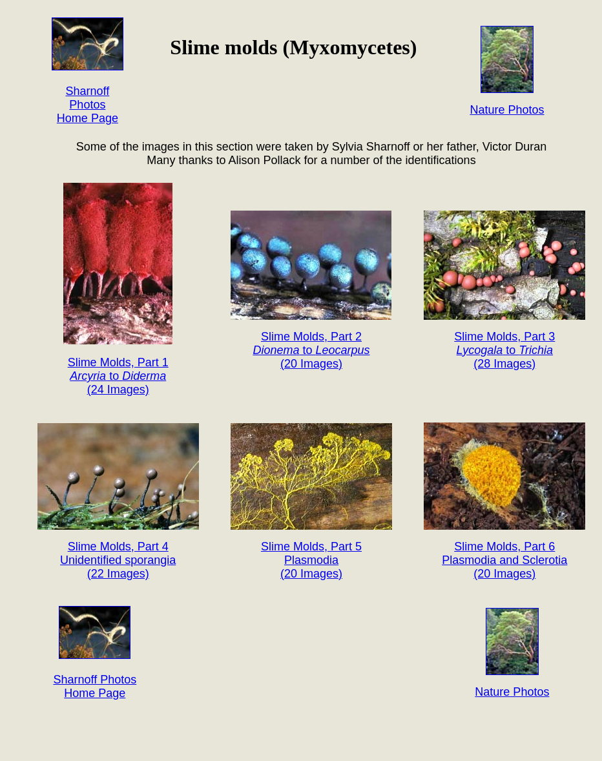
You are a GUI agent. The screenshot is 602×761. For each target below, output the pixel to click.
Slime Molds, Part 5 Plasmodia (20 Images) (311, 560)
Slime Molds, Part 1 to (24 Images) (118, 376)
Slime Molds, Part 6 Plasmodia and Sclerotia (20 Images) (504, 560)
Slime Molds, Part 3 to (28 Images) (504, 350)
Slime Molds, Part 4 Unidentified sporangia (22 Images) (118, 560)
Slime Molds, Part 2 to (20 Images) (311, 350)
